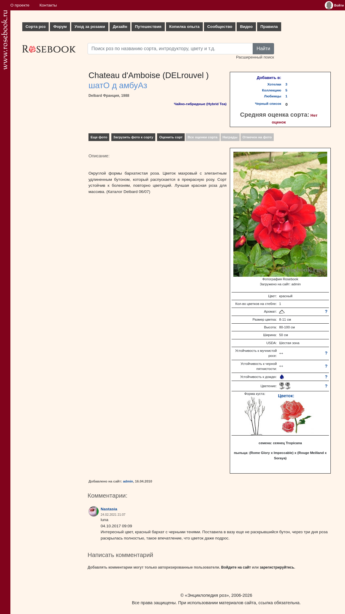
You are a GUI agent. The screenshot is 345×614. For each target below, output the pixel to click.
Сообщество (219, 26)
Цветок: (286, 395)
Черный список (268, 103)
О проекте (19, 5)
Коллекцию (271, 90)
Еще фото (99, 137)
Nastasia (109, 509)
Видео (246, 26)
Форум (60, 26)
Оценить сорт (171, 137)
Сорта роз (35, 26)
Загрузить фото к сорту (133, 137)
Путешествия (148, 26)
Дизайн (120, 26)
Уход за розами (90, 26)
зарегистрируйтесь (277, 567)
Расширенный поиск (255, 57)
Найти (263, 48)
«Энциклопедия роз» (207, 595)
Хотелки (274, 84)
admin (128, 481)
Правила (269, 26)
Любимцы (272, 96)
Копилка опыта (184, 26)
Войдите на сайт (236, 567)
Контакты (48, 5)
